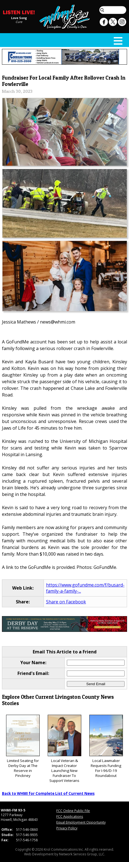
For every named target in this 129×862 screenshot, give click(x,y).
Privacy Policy (66, 828)
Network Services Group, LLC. (82, 854)
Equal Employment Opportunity (81, 822)
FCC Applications (69, 816)
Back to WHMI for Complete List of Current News (48, 793)
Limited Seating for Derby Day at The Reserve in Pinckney (23, 746)
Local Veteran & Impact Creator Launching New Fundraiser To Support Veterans (64, 749)
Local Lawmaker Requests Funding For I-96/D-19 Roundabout (106, 746)
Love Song (19, 18)
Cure (19, 21)
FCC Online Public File (73, 810)
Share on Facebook (66, 602)
